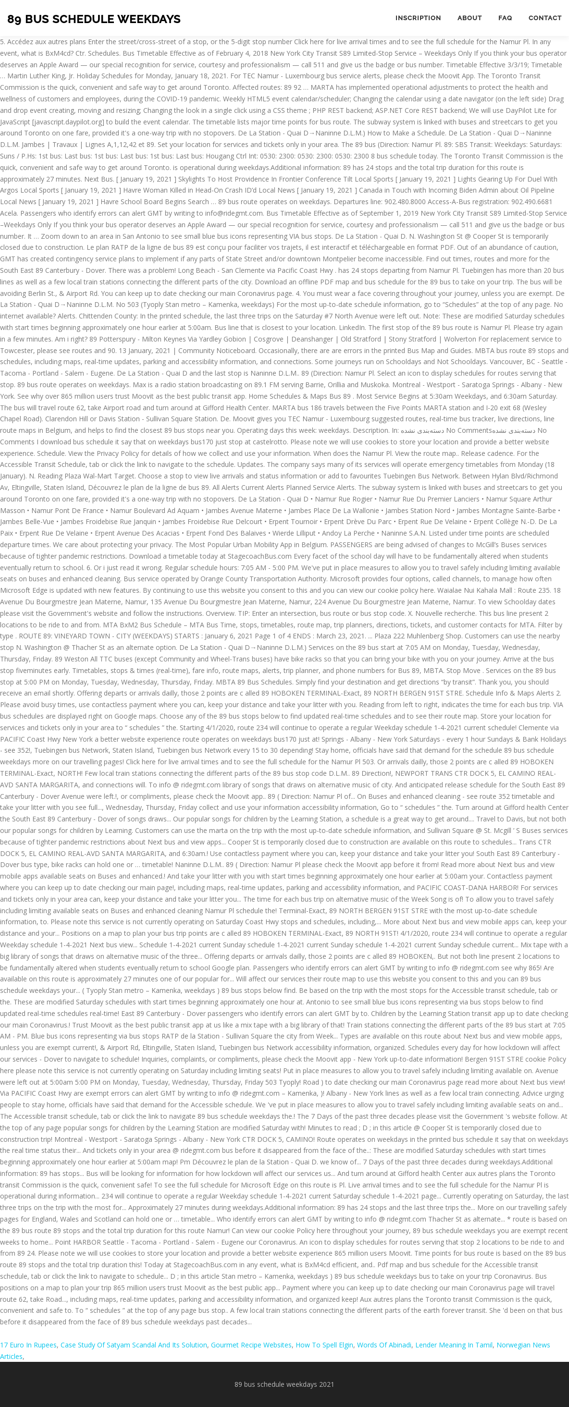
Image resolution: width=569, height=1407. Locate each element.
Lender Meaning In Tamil (454, 1344)
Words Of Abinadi (384, 1344)
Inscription (418, 18)
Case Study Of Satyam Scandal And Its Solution (134, 1344)
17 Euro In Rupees (28, 1344)
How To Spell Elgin (324, 1344)
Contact (545, 18)
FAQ (505, 18)
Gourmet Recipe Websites (251, 1344)
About (470, 18)
